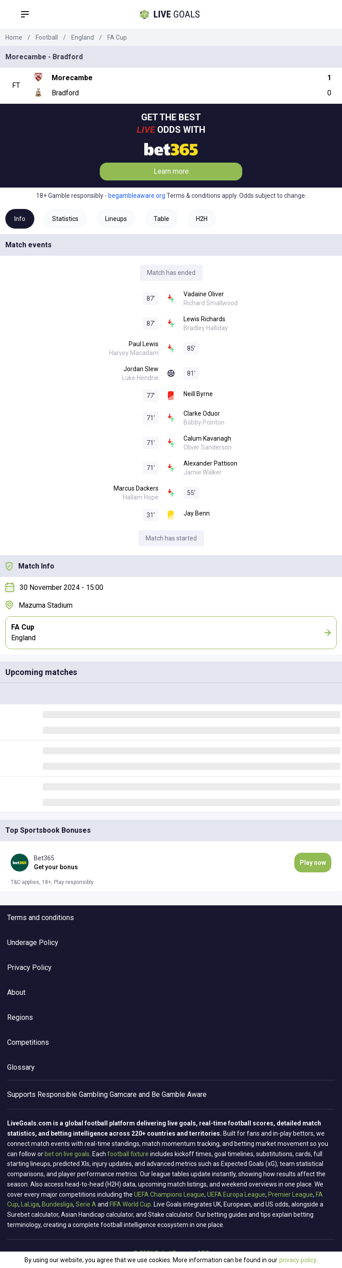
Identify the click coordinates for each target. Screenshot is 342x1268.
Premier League (290, 1194)
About (16, 992)
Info (19, 218)
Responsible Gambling (72, 1094)
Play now (313, 862)
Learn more (171, 171)
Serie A (86, 1204)
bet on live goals (67, 1154)
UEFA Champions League (169, 1194)
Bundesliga (57, 1204)
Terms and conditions (40, 917)
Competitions (28, 1042)
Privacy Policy (29, 967)
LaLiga (30, 1204)
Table (161, 218)
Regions (20, 1017)
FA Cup (117, 37)
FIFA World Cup (130, 1204)
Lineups (116, 218)
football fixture (128, 1154)
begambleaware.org (136, 195)
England (82, 37)
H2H (202, 218)
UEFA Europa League (236, 1194)
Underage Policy (32, 942)
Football (47, 37)
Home (13, 37)
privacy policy (297, 1260)
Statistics (65, 218)
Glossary (21, 1067)
